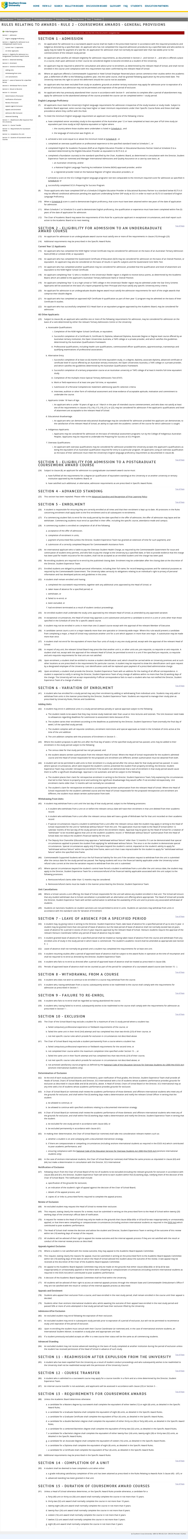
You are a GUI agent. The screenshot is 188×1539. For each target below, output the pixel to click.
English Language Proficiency (14, 39)
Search (58, 5)
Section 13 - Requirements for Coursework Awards (16, 130)
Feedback (97, 19)
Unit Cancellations (11, 77)
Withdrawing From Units (13, 73)
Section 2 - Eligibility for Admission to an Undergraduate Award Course (15, 43)
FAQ (126, 5)
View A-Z (46, 5)
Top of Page (179, 226)
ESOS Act (172, 1222)
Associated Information (43, 19)
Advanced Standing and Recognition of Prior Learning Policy (119, 496)
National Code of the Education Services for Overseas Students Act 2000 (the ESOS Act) (144, 1064)
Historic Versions (62, 19)
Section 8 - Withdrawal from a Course (14, 86)
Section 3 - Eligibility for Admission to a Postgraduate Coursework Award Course (15, 55)
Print (89, 19)
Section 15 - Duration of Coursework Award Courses (16, 139)
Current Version (7, 19)
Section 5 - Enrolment (9, 63)
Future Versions (78, 19)
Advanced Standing (11, 116)
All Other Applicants (12, 51)
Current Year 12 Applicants (14, 47)
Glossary (115, 5)
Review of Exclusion (11, 103)
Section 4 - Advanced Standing (12, 60)
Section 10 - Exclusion (9, 92)
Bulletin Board (74, 5)
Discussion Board (96, 5)
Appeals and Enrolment (13, 110)
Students (136, 5)
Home (36, 5)
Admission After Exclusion (13, 113)
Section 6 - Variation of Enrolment (13, 67)
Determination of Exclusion (14, 96)
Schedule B (111, 139)
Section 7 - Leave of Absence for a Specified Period (16, 81)
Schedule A (116, 128)
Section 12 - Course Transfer (11, 125)
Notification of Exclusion (13, 99)
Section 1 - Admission (9, 35)
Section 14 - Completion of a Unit (13, 134)
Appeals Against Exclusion (13, 106)
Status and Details (24, 19)
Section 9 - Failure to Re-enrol (12, 89)
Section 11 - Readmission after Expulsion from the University (17, 121)
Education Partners (157, 5)
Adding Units (9, 70)
